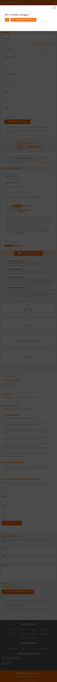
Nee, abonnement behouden (23, 20)
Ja (7, 20)
